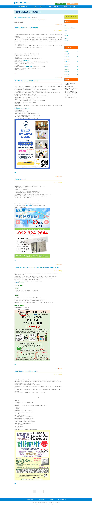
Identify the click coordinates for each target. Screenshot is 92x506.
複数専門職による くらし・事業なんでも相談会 (26, 371)
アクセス (52, 499)
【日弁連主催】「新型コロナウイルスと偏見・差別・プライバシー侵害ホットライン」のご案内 (37, 267)
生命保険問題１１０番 (20, 179)
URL (15, 74)
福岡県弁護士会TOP (31, 499)
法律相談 (60, 30)
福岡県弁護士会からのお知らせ (24, 17)
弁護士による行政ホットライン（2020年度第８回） (27, 27)
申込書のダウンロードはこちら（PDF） (23, 108)
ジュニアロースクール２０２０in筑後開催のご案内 (27, 80)
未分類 (61, 83)
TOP (15, 17)
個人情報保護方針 (62, 499)
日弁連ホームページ (19, 282)
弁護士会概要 (41, 499)
